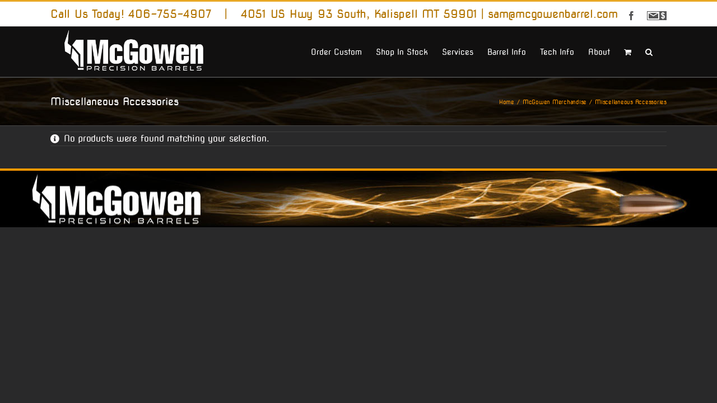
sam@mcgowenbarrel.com (553, 14)
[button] (663, 51)
